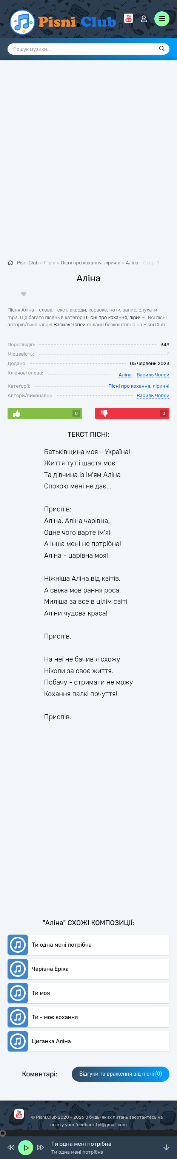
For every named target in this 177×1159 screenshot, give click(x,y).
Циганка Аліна (51, 1041)
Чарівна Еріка (50, 969)
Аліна (132, 263)
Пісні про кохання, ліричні (116, 317)
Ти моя (41, 993)
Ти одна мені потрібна (62, 944)
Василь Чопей (70, 324)
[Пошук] (161, 49)
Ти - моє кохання (55, 1017)
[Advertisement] (88, 163)
